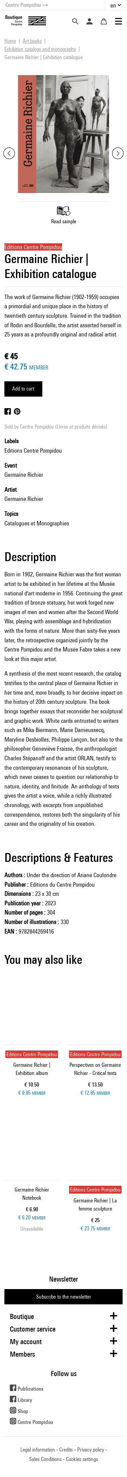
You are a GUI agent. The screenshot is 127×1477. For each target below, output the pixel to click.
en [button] (113, 5)
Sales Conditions (45, 1459)
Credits (66, 1449)
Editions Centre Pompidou (33, 450)
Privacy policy (90, 1449)
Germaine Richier (23, 474)
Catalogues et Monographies (36, 523)
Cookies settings (82, 1459)
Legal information (37, 1449)
